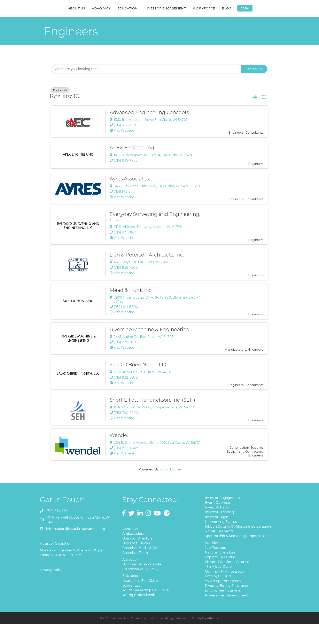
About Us (46, 12)
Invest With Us (217, 515)
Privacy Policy (51, 578)
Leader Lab (131, 593)
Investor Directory (220, 520)
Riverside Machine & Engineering (150, 337)
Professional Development (227, 603)
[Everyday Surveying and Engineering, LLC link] (78, 234)
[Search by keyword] (146, 77)
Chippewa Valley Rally (140, 577)
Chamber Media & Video (142, 556)
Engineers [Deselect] (60, 97)
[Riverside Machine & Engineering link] (78, 346)
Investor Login (216, 525)
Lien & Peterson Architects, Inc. (147, 263)
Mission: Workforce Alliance (227, 570)
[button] (255, 105)
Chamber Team (135, 561)
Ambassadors (133, 541)
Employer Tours (218, 584)
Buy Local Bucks (136, 551)
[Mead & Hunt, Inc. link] (78, 309)
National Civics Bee (220, 560)
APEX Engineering (132, 155)
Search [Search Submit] (254, 77)
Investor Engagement (194, 12)
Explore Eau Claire (220, 565)
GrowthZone (170, 477)
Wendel (119, 443)
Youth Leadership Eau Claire (145, 598)
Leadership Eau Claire (140, 588)
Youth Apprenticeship (223, 589)
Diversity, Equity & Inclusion (227, 593)
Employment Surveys (223, 598)
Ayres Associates (129, 186)
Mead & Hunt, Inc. (131, 298)
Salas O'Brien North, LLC (139, 372)
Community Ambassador (225, 579)
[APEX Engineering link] (78, 162)
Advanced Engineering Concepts (149, 120)
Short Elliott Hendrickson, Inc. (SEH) (152, 408)
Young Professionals (138, 603)
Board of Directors (137, 546)
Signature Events (219, 539)
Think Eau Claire (218, 574)
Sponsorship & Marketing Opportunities (237, 544)
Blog (255, 12)
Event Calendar (218, 510)
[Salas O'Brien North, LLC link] (78, 381)
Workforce (233, 12)
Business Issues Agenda (141, 572)
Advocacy (71, 12)
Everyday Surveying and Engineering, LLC (155, 224)
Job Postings (215, 555)
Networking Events (221, 529)
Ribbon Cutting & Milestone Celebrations (238, 534)
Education (98, 12)
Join (274, 12)
